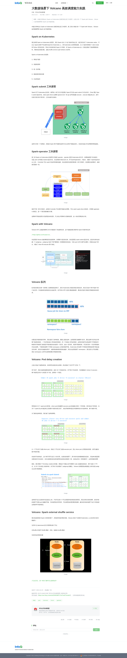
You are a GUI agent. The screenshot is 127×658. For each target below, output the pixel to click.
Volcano (52, 600)
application (59, 600)
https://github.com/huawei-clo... (42, 234)
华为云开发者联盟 (40, 12)
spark (39, 600)
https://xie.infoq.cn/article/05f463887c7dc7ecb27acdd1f (54, 595)
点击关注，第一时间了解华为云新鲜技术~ (45, 580)
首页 (56, 3)
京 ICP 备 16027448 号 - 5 (73, 655)
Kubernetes (45, 600)
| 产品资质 (98, 655)
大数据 (34, 600)
